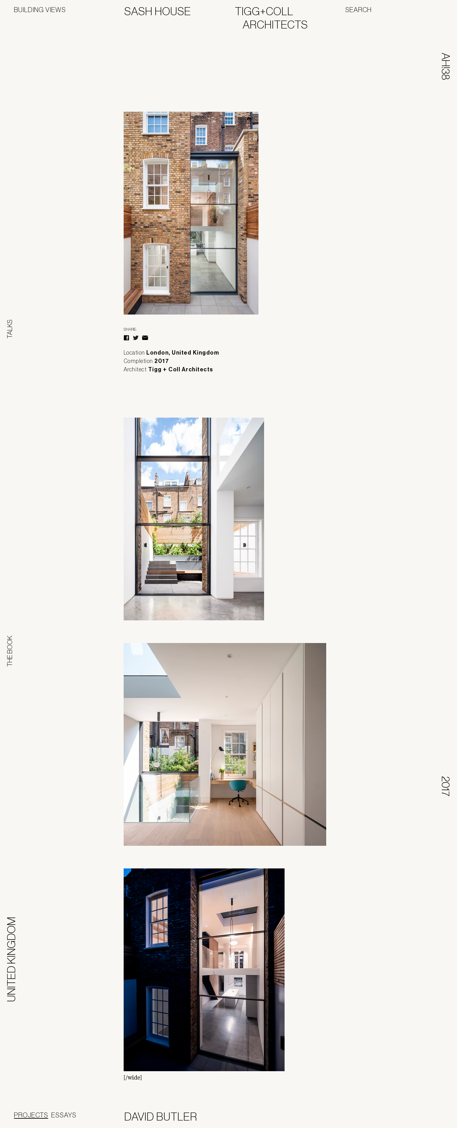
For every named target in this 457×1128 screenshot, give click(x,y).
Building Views (40, 9)
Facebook (126, 338)
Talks (9, 328)
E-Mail (145, 338)
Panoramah (419, 1118)
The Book (9, 651)
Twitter (135, 338)
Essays (63, 1115)
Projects (31, 1115)
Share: (130, 329)
